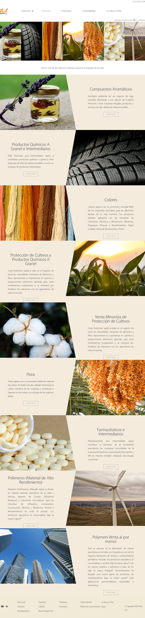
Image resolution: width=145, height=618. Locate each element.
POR (143, 2)
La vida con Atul (107, 602)
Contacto (141, 20)
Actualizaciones (23, 611)
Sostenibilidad (86, 602)
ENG (138, 2)
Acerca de (21, 602)
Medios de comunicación (90, 607)
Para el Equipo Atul (45, 611)
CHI (134, 2)
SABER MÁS (111, 115)
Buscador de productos (125, 20)
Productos (63, 602)
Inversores (63, 607)
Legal (103, 607)
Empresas (42, 602)
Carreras (41, 607)
